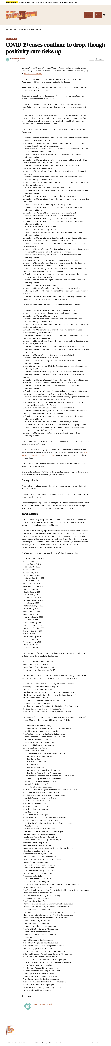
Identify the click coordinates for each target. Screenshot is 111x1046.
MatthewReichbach (18, 59)
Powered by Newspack (98, 1043)
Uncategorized (11, 39)
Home (7, 29)
